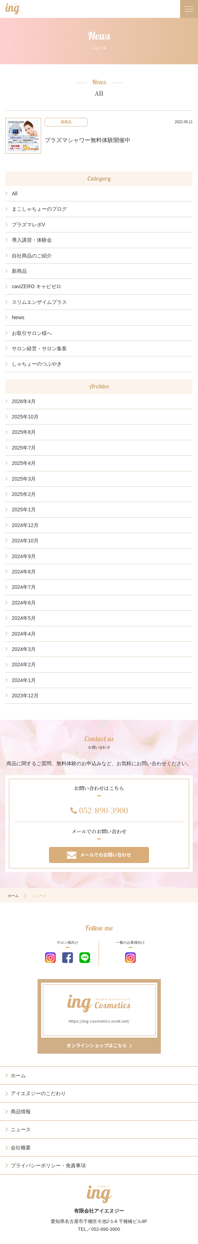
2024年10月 (25, 540)
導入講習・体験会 (32, 240)
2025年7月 (24, 448)
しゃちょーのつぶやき (37, 364)
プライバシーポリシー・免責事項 (48, 1165)
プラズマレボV (28, 224)
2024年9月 (24, 556)
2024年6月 (24, 603)
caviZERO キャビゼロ (36, 286)
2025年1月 (24, 509)
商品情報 (21, 1111)
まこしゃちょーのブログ (39, 209)
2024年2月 (24, 664)
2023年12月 (25, 695)
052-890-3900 (103, 810)
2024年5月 (24, 618)
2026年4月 (24, 401)
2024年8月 (24, 572)
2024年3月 (24, 649)
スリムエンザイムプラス (39, 302)
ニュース (21, 1129)
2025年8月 (24, 432)
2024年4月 (24, 634)
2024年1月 (24, 680)
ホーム (13, 896)
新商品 (19, 271)
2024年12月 (25, 525)
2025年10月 (25, 417)
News (18, 317)
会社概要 (21, 1147)
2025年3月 (24, 479)
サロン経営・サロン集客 (39, 348)
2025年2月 (24, 494)
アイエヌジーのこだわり (38, 1093)
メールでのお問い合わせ (99, 854)
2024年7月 (24, 587)
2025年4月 (24, 463)
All (15, 193)
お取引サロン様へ (32, 333)
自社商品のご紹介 (32, 256)
